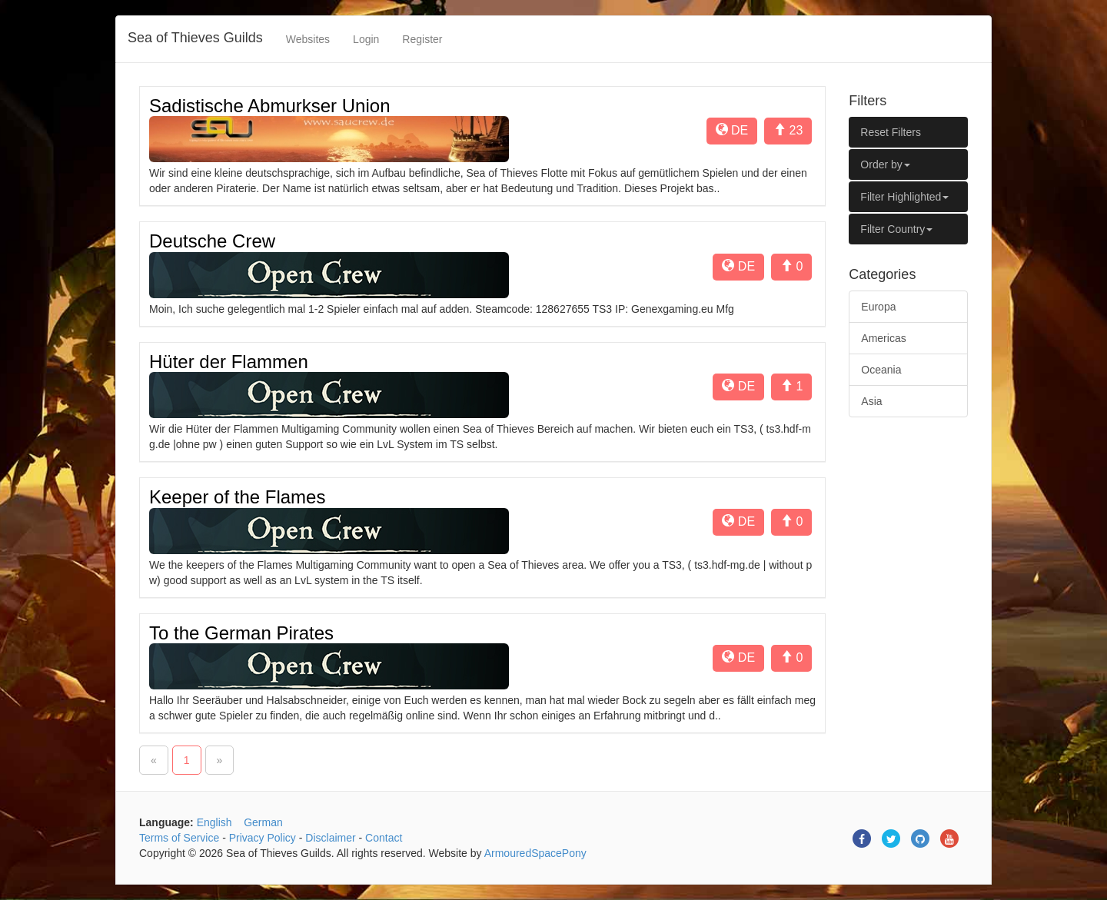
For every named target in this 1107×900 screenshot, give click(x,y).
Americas (883, 338)
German (263, 822)
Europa (878, 307)
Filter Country (896, 229)
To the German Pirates (241, 633)
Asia (871, 401)
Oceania (881, 370)
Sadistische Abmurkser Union (269, 105)
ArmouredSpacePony (535, 853)
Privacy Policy (262, 838)
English (214, 822)
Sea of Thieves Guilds (195, 37)
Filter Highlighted (904, 197)
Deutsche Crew (212, 241)
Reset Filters (890, 132)
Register (422, 39)
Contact (383, 838)
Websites (308, 39)
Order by (884, 164)
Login (366, 39)
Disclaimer (330, 838)
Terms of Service (179, 838)
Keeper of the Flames (237, 497)
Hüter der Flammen (228, 361)
